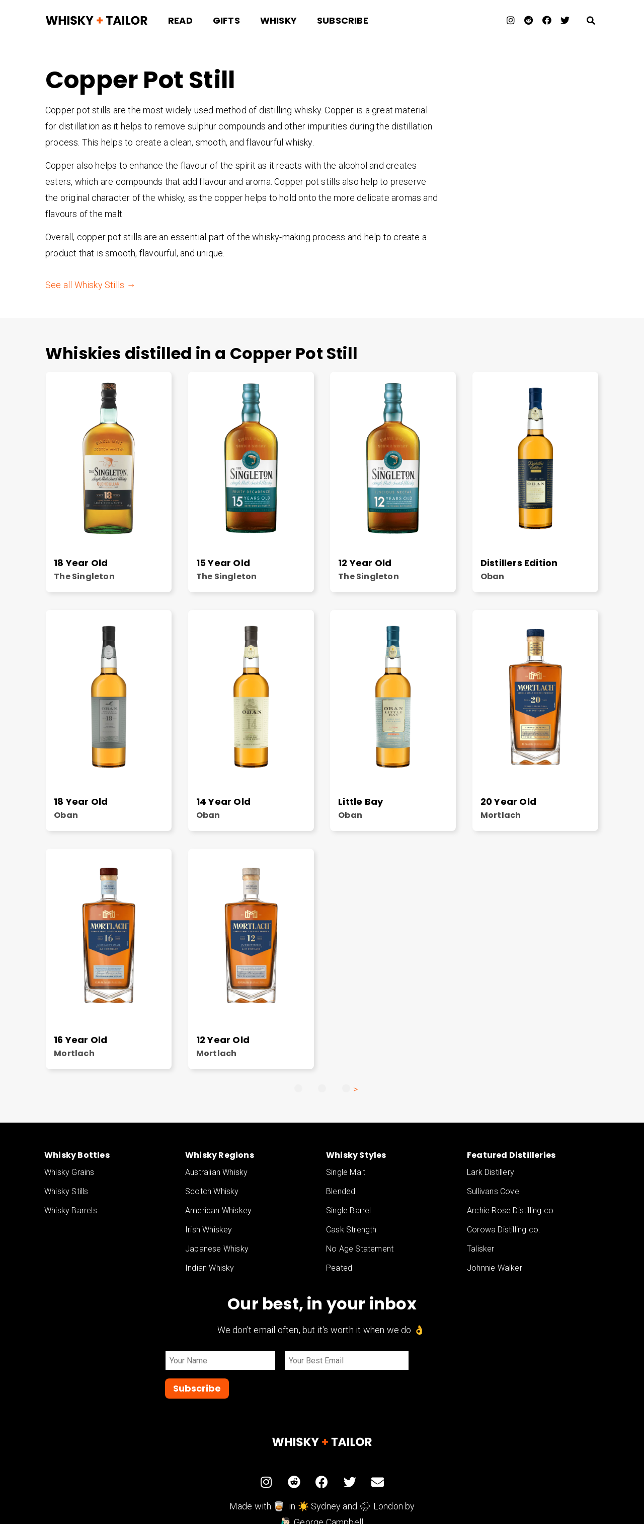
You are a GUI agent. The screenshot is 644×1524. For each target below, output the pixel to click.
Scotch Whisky (212, 1191)
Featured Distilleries (511, 1155)
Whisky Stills (66, 1191)
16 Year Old (80, 1039)
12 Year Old (364, 563)
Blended (340, 1191)
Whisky (278, 20)
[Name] (220, 1361)
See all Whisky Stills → (90, 285)
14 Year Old (223, 801)
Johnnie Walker (494, 1268)
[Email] (341, 1361)
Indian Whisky (209, 1268)
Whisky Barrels (70, 1210)
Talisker (481, 1249)
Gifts (226, 20)
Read (180, 20)
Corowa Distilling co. (503, 1229)
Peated (339, 1268)
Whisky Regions (219, 1155)
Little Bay (360, 801)
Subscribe (342, 20)
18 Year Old (81, 563)
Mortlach (500, 815)
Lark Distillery (490, 1172)
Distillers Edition (519, 563)
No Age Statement (359, 1249)
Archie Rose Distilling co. (511, 1210)
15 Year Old (223, 563)
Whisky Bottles (77, 1155)
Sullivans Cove (493, 1191)
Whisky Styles (356, 1155)
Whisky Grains (69, 1172)
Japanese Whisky (217, 1249)
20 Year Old (508, 801)
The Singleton (84, 576)
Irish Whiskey (208, 1229)
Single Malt (345, 1172)
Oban (492, 576)
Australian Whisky (216, 1172)
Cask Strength (351, 1229)
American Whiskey (218, 1210)
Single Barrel (348, 1210)
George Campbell (328, 1494)
